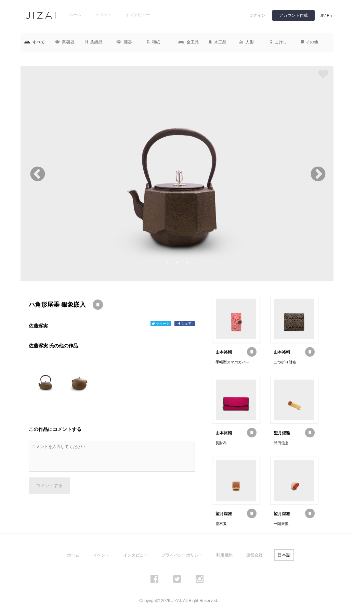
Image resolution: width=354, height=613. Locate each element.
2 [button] (177, 262)
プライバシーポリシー (181, 555)
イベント (103, 14)
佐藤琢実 (38, 326)
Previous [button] (36, 173)
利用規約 (224, 555)
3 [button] (187, 262)
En (329, 15)
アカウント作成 (293, 15)
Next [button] (317, 173)
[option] (177, 173)
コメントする (49, 485)
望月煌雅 (282, 433)
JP (322, 15)
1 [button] (166, 262)
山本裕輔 (223, 352)
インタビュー (137, 14)
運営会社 (254, 555)
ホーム (75, 14)
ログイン (257, 15)
